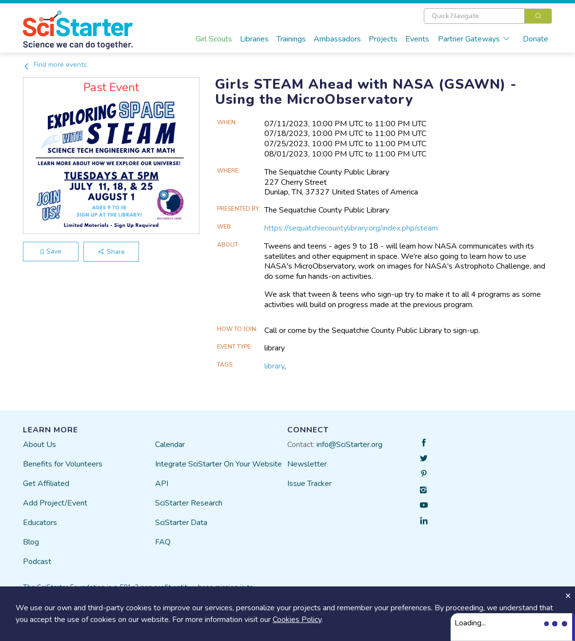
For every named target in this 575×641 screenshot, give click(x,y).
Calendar (170, 444)
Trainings (291, 39)
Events (417, 39)
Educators (40, 522)
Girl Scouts (214, 39)
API (161, 483)
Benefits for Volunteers (62, 464)
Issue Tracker (309, 483)
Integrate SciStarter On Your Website (218, 464)
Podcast (37, 561)
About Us (39, 444)
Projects (383, 39)
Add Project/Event (55, 503)
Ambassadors (337, 39)
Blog (31, 542)
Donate (535, 39)
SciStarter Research (188, 503)
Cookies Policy (297, 619)
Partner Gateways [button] (474, 39)
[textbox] (474, 16)
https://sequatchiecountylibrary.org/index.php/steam (351, 228)
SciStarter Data (181, 522)
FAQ (163, 542)
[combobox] (488, 16)
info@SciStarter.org (349, 444)
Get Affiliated (46, 483)
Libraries (254, 39)
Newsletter (307, 464)
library (274, 366)
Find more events (55, 64)
